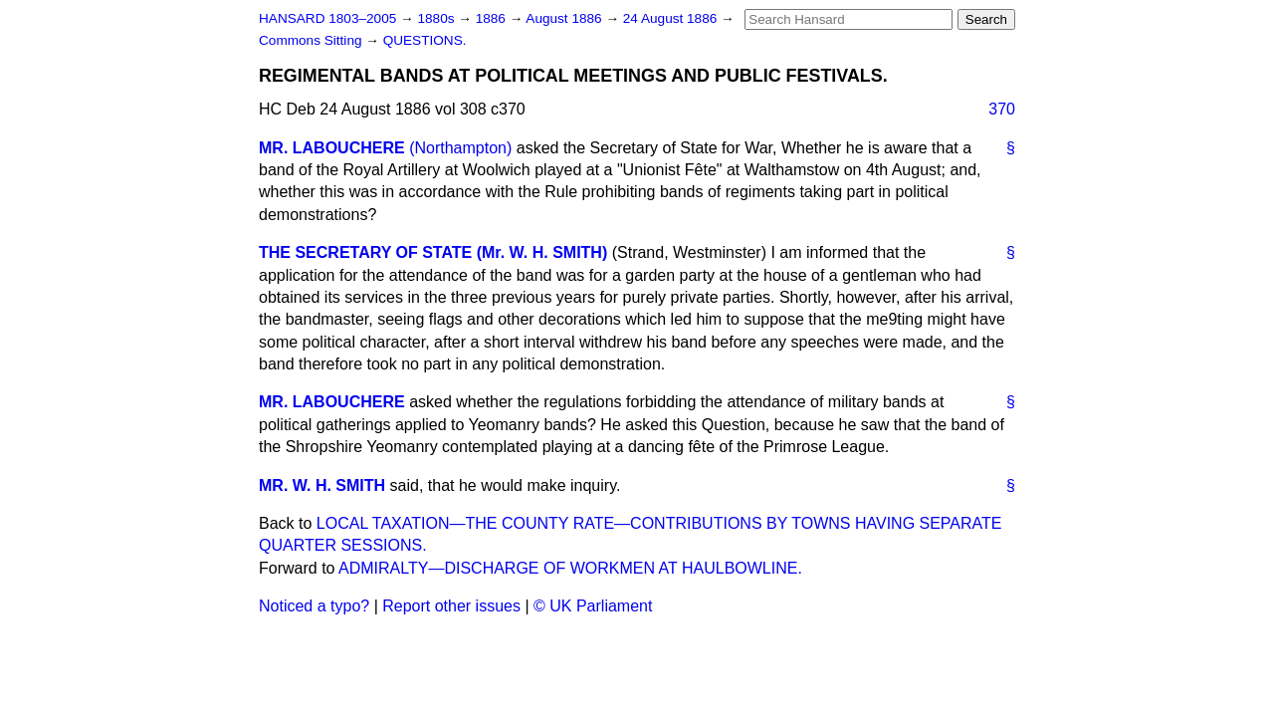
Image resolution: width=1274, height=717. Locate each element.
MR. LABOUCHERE (332, 147)
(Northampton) (460, 147)
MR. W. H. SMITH (322, 485)
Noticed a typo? (314, 606)
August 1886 (565, 18)
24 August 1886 (672, 18)
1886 (493, 18)
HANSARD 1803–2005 (327, 18)
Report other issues (451, 606)
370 (1001, 109)
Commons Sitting (312, 40)
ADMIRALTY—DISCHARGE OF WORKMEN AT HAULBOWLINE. (570, 568)
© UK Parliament (592, 606)
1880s (437, 18)
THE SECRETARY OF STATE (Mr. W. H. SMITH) (433, 252)
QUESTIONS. (425, 40)
